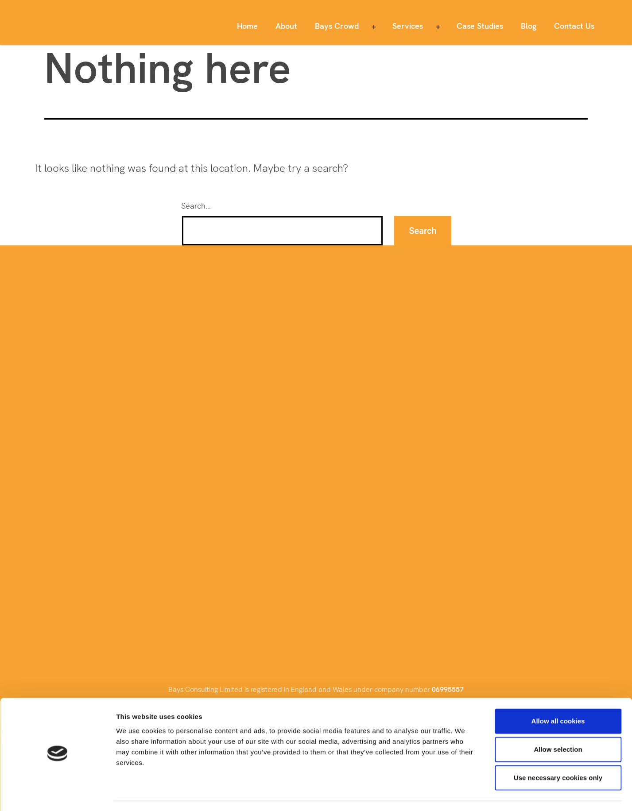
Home (247, 26)
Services (407, 26)
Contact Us (574, 26)
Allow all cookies (558, 696)
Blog (528, 26)
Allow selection (558, 724)
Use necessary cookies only (558, 753)
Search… (196, 206)
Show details (464, 793)
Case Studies (480, 26)
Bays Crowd (337, 26)
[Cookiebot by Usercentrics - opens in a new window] (57, 793)
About (286, 26)
